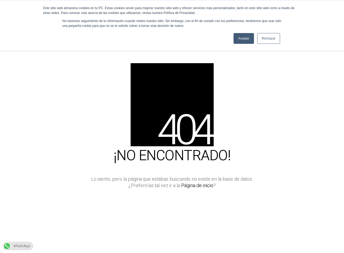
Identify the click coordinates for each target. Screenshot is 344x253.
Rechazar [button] (268, 38)
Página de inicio (197, 186)
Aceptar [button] (243, 38)
